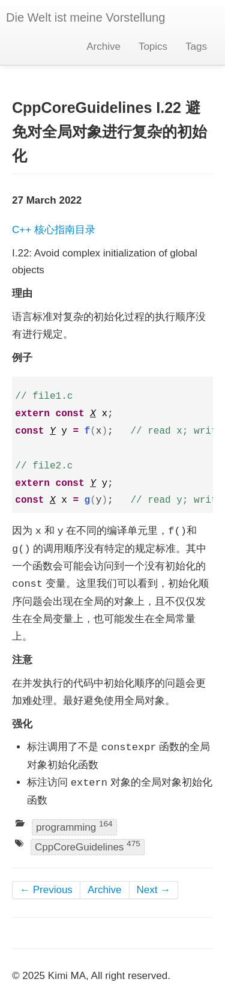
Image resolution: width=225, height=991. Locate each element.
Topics (153, 46)
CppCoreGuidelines (87, 846)
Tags (196, 46)
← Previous (46, 890)
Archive (103, 46)
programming (74, 826)
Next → (154, 890)
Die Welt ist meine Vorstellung (85, 17)
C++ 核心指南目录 (53, 229)
